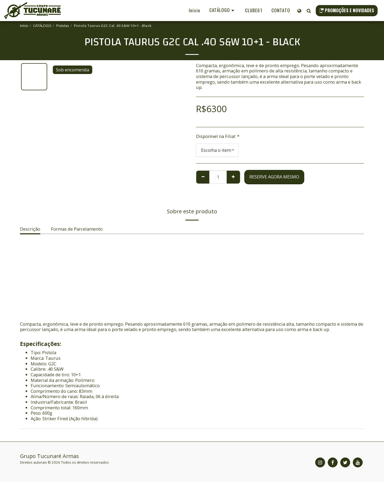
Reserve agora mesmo (274, 177)
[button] (308, 10)
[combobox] (217, 150)
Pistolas (62, 25)
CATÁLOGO (42, 25)
